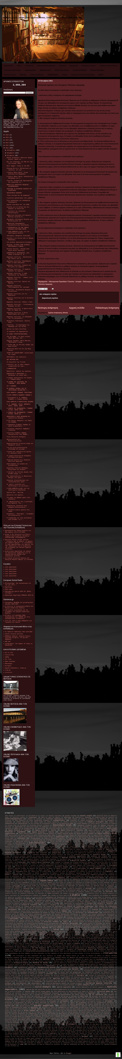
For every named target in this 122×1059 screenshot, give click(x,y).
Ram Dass (20, 1038)
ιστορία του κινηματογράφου (61, 909)
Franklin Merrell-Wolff (83, 1016)
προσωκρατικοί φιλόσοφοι (92, 972)
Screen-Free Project (95, 1039)
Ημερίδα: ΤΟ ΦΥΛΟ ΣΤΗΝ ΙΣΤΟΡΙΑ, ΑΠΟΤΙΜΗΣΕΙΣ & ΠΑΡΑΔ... (18, 245)
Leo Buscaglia (68, 1026)
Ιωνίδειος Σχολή (38, 911)
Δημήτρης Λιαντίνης (69, 857)
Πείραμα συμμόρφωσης (108, 965)
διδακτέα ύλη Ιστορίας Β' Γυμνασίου (25, 865)
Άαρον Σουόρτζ (9, 815)
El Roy (15, 1015)
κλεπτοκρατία (65, 920)
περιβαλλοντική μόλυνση (46, 967)
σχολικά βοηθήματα (43, 987)
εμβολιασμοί (71, 885)
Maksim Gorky (93, 1027)
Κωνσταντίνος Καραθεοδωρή (72, 926)
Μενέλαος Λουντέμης (111, 938)
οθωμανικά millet (84, 957)
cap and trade (27, 1012)
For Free (8, 659)
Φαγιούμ (66, 996)
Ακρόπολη (30, 818)
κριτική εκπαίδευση (30, 924)
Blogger (69, 1053)
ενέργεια (80, 887)
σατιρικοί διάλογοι (43, 975)
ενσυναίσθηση (89, 887)
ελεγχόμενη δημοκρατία (89, 880)
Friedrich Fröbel (39, 1018)
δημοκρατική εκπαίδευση (96, 859)
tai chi (114, 1041)
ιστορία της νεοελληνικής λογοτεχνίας (38, 908)
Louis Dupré (47, 1027)
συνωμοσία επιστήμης (68, 985)
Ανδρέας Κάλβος (38, 822)
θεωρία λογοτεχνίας (104, 900)
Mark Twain (51, 1029)
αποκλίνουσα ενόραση (32, 826)
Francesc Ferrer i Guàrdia (52, 1016)
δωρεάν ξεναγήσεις (111, 868)
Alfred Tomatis (36, 1009)
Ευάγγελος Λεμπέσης (84, 891)
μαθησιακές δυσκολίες (12, 934)
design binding (74, 1013)
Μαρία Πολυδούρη (109, 935)
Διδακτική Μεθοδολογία (46, 865)
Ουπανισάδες (8, 961)
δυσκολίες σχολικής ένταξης (17, 868)
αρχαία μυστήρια (25, 835)
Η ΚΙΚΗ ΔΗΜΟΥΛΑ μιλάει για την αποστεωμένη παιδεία (18, 232)
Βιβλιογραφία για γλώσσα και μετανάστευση (17, 464)
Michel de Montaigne (52, 1030)
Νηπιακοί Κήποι (58, 951)
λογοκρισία (102, 929)
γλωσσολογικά (56, 851)
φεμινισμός (84, 996)
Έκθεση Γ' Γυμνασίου (108, 873)
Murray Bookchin (19, 1032)
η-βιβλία (75, 895)
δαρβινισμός (25, 857)
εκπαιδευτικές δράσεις (19, 877)
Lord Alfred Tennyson (25, 1027)
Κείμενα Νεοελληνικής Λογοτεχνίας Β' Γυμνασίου (30, 915)
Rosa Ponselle (110, 1038)
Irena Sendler (102, 1022)
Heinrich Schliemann (13, 1022)
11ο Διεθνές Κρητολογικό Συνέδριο (19, 242)
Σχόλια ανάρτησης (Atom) (58, 313)
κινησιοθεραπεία (10, 920)
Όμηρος (37, 959)
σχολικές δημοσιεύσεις (82, 987)
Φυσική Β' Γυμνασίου (102, 999)
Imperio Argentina (89, 1022)
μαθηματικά (60, 932)
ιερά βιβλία (47, 903)
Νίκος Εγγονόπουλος (11, 953)
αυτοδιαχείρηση (37, 840)
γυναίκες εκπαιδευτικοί (59, 856)
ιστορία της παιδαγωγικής (61, 908)
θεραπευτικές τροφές (26, 900)
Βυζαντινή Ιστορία (95, 844)
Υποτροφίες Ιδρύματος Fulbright (18, 235)
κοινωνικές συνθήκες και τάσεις (56, 921)
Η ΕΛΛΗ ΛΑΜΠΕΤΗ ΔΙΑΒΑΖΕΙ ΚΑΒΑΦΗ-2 (19, 395)
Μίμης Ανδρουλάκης (88, 942)
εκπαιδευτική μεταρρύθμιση (25, 879)
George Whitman (83, 1019)
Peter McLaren (106, 1035)
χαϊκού (29, 1002)
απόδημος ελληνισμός (107, 825)
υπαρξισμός (37, 996)
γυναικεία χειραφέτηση (81, 854)
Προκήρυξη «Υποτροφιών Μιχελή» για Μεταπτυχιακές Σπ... (19, 220)
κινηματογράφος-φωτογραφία (73, 918)
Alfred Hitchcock (23, 1009)
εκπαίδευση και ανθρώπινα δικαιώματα (92, 874)
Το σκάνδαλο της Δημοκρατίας (17, 331)
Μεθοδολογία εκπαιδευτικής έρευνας (104, 937)
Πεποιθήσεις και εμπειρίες (16, 357)
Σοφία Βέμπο (100, 977)
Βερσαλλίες (68, 841)
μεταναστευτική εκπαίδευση (49, 940)
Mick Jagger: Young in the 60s (18, 166)
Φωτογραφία (74, 65)
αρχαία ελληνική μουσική (46, 833)
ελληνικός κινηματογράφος (12, 885)
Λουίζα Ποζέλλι (86, 931)
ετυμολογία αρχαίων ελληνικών (53, 891)
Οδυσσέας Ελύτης (60, 957)
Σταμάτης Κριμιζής (70, 978)
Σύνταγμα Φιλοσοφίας (76, 983)
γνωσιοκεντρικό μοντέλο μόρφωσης (84, 851)
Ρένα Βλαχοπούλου (63, 973)
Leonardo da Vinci (80, 1026)
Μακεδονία (111, 934)
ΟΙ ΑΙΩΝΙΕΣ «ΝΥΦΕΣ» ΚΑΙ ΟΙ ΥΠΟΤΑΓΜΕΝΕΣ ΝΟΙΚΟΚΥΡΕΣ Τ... (18, 389)
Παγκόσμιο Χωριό (58, 961)
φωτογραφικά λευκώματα (95, 1001)
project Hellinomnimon (100, 1036)
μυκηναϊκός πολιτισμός (62, 946)
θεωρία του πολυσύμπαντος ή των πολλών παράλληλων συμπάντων (78, 901)
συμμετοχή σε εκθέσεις (67, 981)
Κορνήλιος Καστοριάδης (70, 923)
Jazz (55, 1024)
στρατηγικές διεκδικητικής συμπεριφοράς (60, 980)
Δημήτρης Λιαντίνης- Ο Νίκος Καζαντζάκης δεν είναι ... (17, 313)
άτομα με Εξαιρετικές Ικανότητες (54, 838)
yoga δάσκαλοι (32, 1044)
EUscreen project (103, 1015)
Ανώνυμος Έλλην (12, 825)
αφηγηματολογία (90, 839)
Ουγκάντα (111, 959)
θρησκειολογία (27, 903)
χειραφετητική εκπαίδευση (105, 1002)
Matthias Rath (62, 1029)
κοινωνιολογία (109, 921)
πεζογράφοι (81, 965)
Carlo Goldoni (48, 1012)
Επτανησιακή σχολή (74, 890)
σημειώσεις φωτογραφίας (12, 977)
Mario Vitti (30, 1029)
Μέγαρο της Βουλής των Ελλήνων (81, 937)
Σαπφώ (19, 975)
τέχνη (64, 993)
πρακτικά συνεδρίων (11, 972)
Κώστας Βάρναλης (42, 928)
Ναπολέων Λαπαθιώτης (23, 948)
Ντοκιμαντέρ (29, 65)
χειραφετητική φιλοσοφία (12, 1004)
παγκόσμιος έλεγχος (87, 961)
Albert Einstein (9, 1009)
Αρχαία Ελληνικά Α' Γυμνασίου (19, 830)
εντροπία (110, 887)
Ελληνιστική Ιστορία (30, 885)
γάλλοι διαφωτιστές (31, 846)
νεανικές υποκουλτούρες (58, 948)
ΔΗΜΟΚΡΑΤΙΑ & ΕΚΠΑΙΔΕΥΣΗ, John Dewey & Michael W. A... (18, 253)
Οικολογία (62, 65)
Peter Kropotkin (94, 1035)
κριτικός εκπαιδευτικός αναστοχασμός (78, 925)
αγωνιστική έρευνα (102, 815)
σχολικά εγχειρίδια (64, 987)
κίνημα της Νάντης (94, 917)
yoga (21, 1044)
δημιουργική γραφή (65, 859)
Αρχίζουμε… (9, 587)
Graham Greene (70, 1021)
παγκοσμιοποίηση (72, 961)
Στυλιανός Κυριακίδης (108, 980)
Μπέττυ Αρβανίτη (22, 946)
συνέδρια (8, 983)
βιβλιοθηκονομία (20, 843)
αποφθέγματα (45, 826)
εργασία (107, 890)
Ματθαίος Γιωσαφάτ (19, 937)
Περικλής (96, 967)
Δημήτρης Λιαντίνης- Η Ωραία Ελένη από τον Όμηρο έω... (19, 309)
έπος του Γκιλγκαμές (59, 890)
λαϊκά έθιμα (83, 928)
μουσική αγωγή (96, 943)
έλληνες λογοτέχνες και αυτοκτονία (24, 884)
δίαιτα (106, 860)
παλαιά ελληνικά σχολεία (12, 964)
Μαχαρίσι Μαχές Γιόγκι (48, 937)
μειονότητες (46, 938)
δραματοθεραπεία (98, 867)
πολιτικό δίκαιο (21, 970)
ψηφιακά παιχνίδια (25, 1005)
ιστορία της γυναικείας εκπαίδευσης (80, 906)
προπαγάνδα (41, 972)
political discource (52, 1036)
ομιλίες (46, 959)
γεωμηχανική (63, 846)
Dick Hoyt (85, 1013)
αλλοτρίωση (8, 820)
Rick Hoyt (72, 1038)
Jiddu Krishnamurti (68, 1024)
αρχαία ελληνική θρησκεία (26, 833)
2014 (7, 140)
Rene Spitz (63, 1038)
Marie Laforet (19, 1029)
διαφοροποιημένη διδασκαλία (71, 863)
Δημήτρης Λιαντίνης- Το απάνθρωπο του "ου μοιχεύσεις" (19, 317)
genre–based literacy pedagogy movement (30, 1019)
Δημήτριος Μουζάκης (33, 859)
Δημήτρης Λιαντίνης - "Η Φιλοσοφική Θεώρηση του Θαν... (20, 305)
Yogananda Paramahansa (110, 1044)
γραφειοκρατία (70, 852)
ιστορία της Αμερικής (14, 906)
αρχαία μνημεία (13, 835)
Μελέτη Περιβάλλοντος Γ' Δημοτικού (63, 938)
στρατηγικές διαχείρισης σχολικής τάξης (33, 980)
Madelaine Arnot (81, 1027)
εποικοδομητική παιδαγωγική (41, 890)
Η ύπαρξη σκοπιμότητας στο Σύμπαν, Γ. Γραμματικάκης (19, 378)
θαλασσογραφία (61, 897)
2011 (7, 148)
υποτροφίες (56, 996)
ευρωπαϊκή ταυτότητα (11, 893)
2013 (7, 143)
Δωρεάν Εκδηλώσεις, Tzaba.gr (15, 668)
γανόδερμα (43, 846)
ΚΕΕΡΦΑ (22, 914)
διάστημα (66, 862)
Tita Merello (56, 1042)
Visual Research (53, 74)
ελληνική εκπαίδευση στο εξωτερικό (70, 884)
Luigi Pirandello (59, 1027)
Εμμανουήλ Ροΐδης (99, 885)
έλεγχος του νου (105, 881)
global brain (95, 1019)
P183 (97, 1033)
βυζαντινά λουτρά (80, 844)
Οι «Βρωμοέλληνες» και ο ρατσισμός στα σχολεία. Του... (19, 502)
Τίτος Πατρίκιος (23, 994)
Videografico (67, 1042)
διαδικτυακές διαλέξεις (12, 860)
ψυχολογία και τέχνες (48, 1007)
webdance (103, 1042)
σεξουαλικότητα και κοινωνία (105, 975)
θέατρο (28, 898)
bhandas (102, 1010)
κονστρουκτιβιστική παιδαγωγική (35, 923)
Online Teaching (79, 1033)
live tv (13, 1027)
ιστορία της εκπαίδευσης (108, 906)
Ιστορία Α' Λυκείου (11, 905)
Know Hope (48, 1026)
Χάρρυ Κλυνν (63, 1002)
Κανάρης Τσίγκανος (56, 912)
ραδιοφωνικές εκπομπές (36, 973)
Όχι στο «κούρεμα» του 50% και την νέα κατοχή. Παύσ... (19, 162)
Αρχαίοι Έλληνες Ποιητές (46, 836)
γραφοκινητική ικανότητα (85, 852)
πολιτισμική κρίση (35, 970)
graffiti (25, 1021)
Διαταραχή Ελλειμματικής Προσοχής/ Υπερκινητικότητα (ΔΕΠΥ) (90, 862)
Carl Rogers (37, 1012)
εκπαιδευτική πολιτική (62, 879)
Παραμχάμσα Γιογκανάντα (36, 965)
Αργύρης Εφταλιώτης (58, 826)
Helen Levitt (26, 1022)
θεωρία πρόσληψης (50, 901)
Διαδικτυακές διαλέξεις (62, 70)
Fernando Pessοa (16, 1016)
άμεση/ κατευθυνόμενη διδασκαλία (39, 820)
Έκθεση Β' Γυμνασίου (75, 873)
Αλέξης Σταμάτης (72, 818)
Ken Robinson (26, 1026)
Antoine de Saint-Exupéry (104, 1009)
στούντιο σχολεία (109, 978)
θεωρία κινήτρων (76, 900)
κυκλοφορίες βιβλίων (100, 924)
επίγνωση (8, 888)
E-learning (106, 1013)
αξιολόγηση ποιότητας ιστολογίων (39, 825)
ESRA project (78, 1015)
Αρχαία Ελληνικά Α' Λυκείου (45, 830)
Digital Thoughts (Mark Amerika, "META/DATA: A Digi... (19, 341)
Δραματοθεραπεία (30, 70)
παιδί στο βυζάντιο (59, 962)
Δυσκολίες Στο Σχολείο (15, 495)
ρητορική (95, 973)
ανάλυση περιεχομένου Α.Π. (88, 820)
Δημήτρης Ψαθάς (19, 859)
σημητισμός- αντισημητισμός (32, 977)
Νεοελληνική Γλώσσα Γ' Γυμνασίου (61, 949)
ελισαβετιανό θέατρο (91, 882)
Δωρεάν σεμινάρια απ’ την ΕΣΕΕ (18, 204)
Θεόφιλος (111, 898)
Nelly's (62, 1032)
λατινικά (103, 928)
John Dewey (86, 1024)
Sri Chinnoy (71, 1041)
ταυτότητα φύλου (29, 993)
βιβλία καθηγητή (108, 841)
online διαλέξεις (13, 1033)
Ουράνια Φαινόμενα (21, 961)
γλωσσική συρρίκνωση (28, 851)
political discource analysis (69, 1036)
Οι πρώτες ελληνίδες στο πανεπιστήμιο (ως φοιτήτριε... (19, 485)
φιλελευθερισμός (41, 997)
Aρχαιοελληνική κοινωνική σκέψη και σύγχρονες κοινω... (20, 444)
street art (94, 1041)
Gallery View (90, 1018)
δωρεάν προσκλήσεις (29, 870)
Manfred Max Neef (105, 1027)
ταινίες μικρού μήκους (42, 991)
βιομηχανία (19, 844)
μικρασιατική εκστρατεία (21, 942)
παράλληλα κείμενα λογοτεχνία (17, 965)
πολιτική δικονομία (90, 969)
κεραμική (59, 917)
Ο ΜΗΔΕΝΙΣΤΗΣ (11, 368)
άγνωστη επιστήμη (70, 815)
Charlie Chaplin (86, 1012)
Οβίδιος (99, 955)
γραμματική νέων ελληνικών (37, 853)
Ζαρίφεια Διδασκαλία (108, 893)
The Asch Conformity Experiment (24, 1042)
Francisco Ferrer (68, 1016)
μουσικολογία (9, 946)
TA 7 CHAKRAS (11, 386)
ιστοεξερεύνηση (79, 903)
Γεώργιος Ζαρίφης (104, 846)
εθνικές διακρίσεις (108, 870)
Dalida (42, 1013)
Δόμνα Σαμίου (85, 867)
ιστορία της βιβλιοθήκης (54, 906)
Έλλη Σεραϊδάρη (104, 882)
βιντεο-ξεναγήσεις (67, 843)
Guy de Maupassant (111, 1021)
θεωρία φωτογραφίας (107, 902)
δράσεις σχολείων (112, 867)
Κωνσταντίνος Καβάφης (55, 926)
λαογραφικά (93, 927)
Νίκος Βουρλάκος (71, 951)
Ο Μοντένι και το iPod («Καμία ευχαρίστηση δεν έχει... (18, 365)
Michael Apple (18, 1030)
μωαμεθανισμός (102, 946)
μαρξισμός (8, 937)
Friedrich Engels (25, 1018)
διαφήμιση (43, 863)
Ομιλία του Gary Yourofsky (16, 329)
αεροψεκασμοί (33, 817)
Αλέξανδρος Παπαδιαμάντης (55, 819)
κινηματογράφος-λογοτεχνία (54, 918)
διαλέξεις (11, 862)
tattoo (9, 1042)
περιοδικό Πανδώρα (10, 969)
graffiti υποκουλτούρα (38, 1021)
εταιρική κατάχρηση (23, 891)
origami (90, 1033)
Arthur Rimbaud (29, 1010)
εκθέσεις (8, 873)
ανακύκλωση (73, 820)
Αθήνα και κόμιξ (46, 817)
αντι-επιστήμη (35, 823)
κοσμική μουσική (87, 923)
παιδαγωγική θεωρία (21, 962)
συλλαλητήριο (38, 981)
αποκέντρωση (18, 827)
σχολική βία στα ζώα (44, 989)
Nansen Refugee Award (35, 1032)
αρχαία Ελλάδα (112, 828)
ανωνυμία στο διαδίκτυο (110, 823)
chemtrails (107, 1012)
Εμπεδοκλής (111, 885)
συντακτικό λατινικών (13, 985)
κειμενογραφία (48, 917)
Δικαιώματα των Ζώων (89, 65)
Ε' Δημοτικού (58, 870)
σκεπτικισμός (47, 977)
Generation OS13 (9, 1019)
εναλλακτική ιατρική (33, 887)
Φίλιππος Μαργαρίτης (68, 997)
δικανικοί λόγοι (21, 867)
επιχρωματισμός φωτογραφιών (22, 890)
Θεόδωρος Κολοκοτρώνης (99, 898)
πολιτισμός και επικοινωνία (72, 970)
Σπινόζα (18, 978)
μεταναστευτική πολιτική (69, 940)
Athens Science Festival (14, 634)
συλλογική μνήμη (51, 981)
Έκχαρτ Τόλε (63, 881)
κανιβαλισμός (68, 912)
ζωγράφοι (44, 895)
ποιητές (75, 969)
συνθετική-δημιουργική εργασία (56, 983)
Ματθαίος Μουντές (33, 937)
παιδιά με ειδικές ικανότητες (77, 962)
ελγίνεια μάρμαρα (75, 880)
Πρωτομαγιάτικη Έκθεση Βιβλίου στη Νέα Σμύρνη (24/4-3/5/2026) (18, 531)
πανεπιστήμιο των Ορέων (59, 964)
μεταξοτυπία (84, 940)
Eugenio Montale (89, 1015)
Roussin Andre (22, 1039)
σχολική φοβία (74, 989)
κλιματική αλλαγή (78, 920)
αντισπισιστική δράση (66, 823)
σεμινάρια (80, 975)
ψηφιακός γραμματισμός (44, 1006)
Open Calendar (10, 661)
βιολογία (90, 843)
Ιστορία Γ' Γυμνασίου (49, 905)
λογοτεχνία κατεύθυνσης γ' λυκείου (35, 931)
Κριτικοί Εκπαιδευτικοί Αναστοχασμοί (82, 74)
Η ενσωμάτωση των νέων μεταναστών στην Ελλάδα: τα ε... (19, 518)
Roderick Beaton (98, 1038)
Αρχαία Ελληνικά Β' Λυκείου (97, 830)
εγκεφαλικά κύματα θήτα (80, 870)
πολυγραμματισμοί (89, 970)
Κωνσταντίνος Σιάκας (108, 926)
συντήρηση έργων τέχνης (52, 985)
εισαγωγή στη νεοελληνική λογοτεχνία (91, 871)
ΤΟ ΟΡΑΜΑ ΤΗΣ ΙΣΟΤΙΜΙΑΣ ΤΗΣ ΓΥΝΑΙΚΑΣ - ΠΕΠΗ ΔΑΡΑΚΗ (17, 382)
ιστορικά (95, 909)
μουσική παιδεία (19, 945)
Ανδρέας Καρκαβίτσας (53, 822)
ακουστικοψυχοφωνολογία (13, 819)
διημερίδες (102, 865)
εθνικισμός (8, 871)
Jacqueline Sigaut (36, 1024)
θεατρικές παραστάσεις (15, 898)
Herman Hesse (48, 1022)
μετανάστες (35, 940)
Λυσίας (14, 932)
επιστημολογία (100, 888)
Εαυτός (67, 870)
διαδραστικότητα (61, 860)
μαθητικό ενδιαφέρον (80, 934)
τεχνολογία (91, 993)
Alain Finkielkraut (97, 1007)
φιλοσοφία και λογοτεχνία (26, 999)
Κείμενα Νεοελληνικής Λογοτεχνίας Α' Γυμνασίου (71, 914)
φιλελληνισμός (54, 997)
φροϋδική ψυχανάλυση (62, 999)
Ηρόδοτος (20, 897)
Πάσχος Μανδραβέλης (69, 965)
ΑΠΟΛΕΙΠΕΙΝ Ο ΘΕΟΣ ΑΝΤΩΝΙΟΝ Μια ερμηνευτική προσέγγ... (18, 417)
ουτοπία (33, 961)
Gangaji (99, 1018)
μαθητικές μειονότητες (47, 934)
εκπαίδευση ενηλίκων (71, 874)
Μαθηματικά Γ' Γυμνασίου (91, 932)
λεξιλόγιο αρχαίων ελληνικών (74, 929)
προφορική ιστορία (11, 974)
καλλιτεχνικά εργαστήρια (12, 912)
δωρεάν (50, 868)
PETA (85, 1035)
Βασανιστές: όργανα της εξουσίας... (20, 371)
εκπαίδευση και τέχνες (45, 876)
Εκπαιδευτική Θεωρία (96, 877)
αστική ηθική (110, 837)
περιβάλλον (9, 967)
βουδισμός (54, 844)
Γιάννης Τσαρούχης (58, 847)
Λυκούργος (107, 931)
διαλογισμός (21, 862)
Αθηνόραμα (8, 663)
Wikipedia (111, 1042)
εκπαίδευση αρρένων (56, 874)
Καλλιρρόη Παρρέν (109, 911)
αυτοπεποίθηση (78, 839)
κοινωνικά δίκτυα (108, 920)
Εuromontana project (93, 893)
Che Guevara (97, 1012)
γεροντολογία (52, 846)
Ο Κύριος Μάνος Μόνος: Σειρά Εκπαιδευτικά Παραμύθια (17, 173)
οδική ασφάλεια (47, 957)
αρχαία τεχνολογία (39, 835)
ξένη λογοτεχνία (33, 955)
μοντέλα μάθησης (58, 943)
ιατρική (37, 903)
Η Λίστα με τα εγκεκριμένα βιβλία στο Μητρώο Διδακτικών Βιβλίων (19, 607)
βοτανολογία (44, 844)
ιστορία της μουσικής (16, 908)
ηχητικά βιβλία (38, 897)
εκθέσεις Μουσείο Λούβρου (24, 873)
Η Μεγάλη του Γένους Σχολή (58, 895)
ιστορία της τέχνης (81, 908)
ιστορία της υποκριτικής (101, 908)
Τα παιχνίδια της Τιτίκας (16, 362)
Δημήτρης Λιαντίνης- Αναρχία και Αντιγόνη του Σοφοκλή (19, 266)
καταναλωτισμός (92, 912)
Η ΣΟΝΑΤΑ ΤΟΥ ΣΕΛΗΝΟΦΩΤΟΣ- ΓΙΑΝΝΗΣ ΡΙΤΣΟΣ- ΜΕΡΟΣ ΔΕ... (19, 413)
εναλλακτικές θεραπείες (13, 887)
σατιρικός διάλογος (59, 975)
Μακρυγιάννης (8, 935)
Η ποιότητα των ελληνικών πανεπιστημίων (16, 212)
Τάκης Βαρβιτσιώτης (59, 991)
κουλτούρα (99, 923)
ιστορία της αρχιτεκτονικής (33, 906)
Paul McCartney (60, 1035)
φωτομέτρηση (8, 1002)
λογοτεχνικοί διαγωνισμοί (57, 931)
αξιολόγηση (23, 825)
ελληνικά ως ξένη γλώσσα (47, 884)
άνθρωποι (111, 822)
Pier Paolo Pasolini (19, 1036)
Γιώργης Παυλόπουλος (73, 847)
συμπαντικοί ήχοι (100, 981)
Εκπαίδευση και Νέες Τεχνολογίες (23, 876)
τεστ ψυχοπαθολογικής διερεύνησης (48, 993)
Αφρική (99, 839)
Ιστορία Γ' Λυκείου (82, 905)
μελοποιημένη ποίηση (95, 939)
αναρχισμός (8, 822)
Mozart (9, 1032)
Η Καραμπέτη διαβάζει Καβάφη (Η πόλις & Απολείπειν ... (18, 425)
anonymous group (88, 1009)
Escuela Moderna (65, 1015)
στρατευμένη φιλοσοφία (11, 980)
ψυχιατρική (94, 1006)
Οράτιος (69, 959)
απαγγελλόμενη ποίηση (62, 825)
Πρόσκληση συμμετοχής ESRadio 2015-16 (19, 595)
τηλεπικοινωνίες (9, 994)
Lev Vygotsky (93, 1026)
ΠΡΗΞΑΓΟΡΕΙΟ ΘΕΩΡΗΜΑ (14, 193)
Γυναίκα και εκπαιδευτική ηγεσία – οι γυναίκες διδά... (19, 452)
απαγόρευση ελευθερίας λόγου (87, 825)
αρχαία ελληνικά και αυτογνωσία (70, 832)
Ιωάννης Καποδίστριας (11, 911)
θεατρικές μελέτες (111, 897)
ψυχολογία (34, 1007)
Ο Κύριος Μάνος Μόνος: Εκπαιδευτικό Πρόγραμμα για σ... (20, 177)
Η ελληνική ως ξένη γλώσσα (12, 70)
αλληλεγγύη (103, 819)
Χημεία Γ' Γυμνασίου (60, 1004)
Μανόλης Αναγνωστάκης (34, 936)
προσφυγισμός (77, 972)
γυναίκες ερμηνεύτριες (77, 856)
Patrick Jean (25, 1035)
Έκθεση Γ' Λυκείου (11, 874)
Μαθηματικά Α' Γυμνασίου (73, 932)
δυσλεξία (32, 868)
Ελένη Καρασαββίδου (24, 882)
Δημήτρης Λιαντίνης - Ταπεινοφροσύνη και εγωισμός (18, 286)
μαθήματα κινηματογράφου (28, 933)
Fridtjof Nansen (12, 1018)
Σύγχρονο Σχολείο (10, 981)
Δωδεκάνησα (42, 868)
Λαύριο (48, 929)
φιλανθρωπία (9, 997)
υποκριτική (47, 996)
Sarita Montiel (81, 1039)
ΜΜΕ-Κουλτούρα (44, 943)
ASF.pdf (8, 641)
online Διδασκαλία (28, 1033)
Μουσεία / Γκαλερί (10, 74)
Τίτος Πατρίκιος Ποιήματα (16, 437)
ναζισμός (111, 946)
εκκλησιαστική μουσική (29, 874)
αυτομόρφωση (49, 839)
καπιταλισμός (79, 912)
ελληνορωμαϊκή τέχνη (46, 885)
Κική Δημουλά (80, 917)
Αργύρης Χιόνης (71, 826)
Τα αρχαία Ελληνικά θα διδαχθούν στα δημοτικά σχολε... (19, 456)
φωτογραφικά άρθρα (79, 1001)
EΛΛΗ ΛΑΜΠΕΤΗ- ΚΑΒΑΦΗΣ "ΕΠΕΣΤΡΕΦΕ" (19, 392)
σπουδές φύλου (28, 978)
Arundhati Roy (59, 1010)
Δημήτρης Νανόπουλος (101, 857)
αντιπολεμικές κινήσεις (49, 823)
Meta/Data (8, 1030)
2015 (7, 137)
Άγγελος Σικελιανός (55, 815)
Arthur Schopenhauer (46, 1010)
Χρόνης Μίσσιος (109, 1004)
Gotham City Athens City (12, 1021)
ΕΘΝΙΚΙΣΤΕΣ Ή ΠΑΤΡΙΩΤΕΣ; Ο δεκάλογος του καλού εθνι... (18, 374)
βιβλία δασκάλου (93, 841)
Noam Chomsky (71, 1032)
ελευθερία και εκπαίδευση (74, 882)
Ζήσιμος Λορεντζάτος (11, 895)
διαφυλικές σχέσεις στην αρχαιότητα (95, 864)
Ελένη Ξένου (36, 882)
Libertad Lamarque (105, 1026)
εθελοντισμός (95, 870)
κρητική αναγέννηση (111, 923)
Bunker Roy (17, 1012)
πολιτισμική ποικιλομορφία (52, 970)
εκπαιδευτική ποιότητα (45, 879)
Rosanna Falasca (9, 1039)
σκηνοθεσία (57, 977)
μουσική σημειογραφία (34, 945)
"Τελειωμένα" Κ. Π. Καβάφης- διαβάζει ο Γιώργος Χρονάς (17, 398)
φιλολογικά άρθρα (93, 997)
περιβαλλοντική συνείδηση (69, 967)
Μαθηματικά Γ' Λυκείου (107, 932)
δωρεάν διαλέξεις (62, 868)
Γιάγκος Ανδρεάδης (19, 847)
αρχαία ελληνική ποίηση (65, 833)
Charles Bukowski (73, 1012)
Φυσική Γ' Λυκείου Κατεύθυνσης (23, 1001)
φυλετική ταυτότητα (77, 999)
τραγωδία (111, 994)
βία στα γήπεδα (80, 841)
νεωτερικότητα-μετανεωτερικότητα (37, 951)
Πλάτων (29, 969)
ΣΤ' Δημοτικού (55, 978)
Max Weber (73, 1029)
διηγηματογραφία (90, 865)
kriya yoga (57, 1026)
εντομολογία (100, 887)
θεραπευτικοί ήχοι (61, 900)
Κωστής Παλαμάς (70, 928)
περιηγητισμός (86, 967)
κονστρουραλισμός (53, 923)
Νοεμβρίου (11, 153)
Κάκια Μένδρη (87, 911)
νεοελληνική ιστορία (85, 949)
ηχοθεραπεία (49, 897)
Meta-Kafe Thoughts (107, 1029)
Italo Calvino (113, 1022)
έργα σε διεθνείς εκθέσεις (92, 890)
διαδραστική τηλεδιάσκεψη (29, 860)
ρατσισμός (49, 974)
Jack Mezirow (11, 1024)
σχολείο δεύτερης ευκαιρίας (102, 985)
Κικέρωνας (70, 917)
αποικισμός (8, 826)
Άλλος (112, 818)
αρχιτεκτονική (83, 837)
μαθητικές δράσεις (29, 934)
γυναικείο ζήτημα (99, 854)
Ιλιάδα (56, 903)
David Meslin (63, 1013)
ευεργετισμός (97, 891)
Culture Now (9, 655)
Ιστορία (90, 903)
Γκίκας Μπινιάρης (68, 849)
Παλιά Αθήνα (26, 964)
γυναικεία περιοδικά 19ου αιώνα (60, 854)
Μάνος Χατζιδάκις (50, 935)
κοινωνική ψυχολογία (94, 921)
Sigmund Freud (109, 1040)
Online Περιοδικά (45, 70)
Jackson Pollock (23, 1024)
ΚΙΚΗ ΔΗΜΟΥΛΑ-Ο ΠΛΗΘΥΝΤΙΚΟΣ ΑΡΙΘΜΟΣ (20, 401)
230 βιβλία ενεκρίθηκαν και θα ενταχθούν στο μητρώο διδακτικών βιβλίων (17, 611)
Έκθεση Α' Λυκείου (58, 873)
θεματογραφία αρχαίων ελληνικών (78, 898)
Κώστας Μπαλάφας (57, 927)
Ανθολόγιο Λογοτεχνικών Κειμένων (73, 822)
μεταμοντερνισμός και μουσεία (18, 940)
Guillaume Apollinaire (84, 1021)
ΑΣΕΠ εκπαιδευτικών (97, 836)
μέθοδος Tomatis (32, 939)
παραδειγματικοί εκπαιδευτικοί (108, 964)
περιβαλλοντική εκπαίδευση (26, 967)
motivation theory (111, 1030)
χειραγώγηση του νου (86, 1002)
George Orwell (72, 1019)
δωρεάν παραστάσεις (13, 870)
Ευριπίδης (109, 891)
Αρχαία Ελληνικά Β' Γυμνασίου (72, 830)
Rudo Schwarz (34, 1039)
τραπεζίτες (8, 996)
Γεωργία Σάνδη (74, 846)
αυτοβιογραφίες (25, 839)
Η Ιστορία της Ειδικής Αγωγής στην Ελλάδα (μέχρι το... (19, 472)
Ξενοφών (59, 955)
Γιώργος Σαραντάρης (36, 849)
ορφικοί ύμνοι (88, 959)
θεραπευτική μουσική (44, 900)
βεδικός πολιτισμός (56, 841)
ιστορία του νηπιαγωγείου (80, 909)
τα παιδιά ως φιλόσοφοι (15, 991)
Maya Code (82, 1029)
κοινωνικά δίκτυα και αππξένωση (14, 921)
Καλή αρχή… (9, 589)
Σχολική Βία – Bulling (15, 492)
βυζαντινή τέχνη (109, 844)
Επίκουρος (37, 888)
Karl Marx (16, 1026)
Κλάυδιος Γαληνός (53, 920)
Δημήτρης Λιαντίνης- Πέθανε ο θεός (19, 302)
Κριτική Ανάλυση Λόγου (14, 924)
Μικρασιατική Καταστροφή (41, 942)
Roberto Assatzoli (84, 1038)
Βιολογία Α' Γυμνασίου (102, 843)
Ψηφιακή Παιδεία (20, 12)
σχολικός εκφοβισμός (101, 989)
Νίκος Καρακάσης (52, 953)
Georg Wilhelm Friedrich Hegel (55, 1019)
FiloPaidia (38, 1016)
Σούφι (91, 977)
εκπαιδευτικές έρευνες (36, 877)
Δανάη (16, 857)
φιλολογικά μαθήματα (108, 997)
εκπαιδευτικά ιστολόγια (83, 876)
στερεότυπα (97, 978)
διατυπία (34, 863)
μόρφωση (69, 943)
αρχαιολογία (60, 837)
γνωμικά (68, 851)
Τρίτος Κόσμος (19, 996)
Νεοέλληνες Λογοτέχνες (96, 948)
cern (57, 1012)
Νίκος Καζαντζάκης (39, 953)
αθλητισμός (67, 817)
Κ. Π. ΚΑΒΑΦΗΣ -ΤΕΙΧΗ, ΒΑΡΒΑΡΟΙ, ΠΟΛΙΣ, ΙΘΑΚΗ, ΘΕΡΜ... (19, 405)
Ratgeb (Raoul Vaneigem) (33, 1038)
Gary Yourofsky (110, 1018)
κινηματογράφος (13, 918)
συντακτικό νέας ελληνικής (33, 985)
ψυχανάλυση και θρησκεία (79, 1006)
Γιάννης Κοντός (32, 847)
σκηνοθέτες (66, 977)
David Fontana (51, 1013)
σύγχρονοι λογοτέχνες (24, 981)
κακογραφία (98, 911)
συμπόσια (111, 981)
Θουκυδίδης (8, 903)
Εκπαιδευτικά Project (79, 70)
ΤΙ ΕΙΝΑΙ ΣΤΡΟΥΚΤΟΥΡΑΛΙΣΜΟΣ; (17, 334)
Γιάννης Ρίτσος (45, 847)
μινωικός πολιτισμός (104, 942)
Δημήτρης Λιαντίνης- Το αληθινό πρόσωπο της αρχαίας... (18, 270)
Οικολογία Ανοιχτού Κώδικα (100, 957)
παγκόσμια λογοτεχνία (44, 961)
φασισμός (74, 996)
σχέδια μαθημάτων (83, 985)
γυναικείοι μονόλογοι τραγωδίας (22, 856)
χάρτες (72, 1002)
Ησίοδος (28, 897)
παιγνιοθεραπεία (101, 961)
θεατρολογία (40, 898)
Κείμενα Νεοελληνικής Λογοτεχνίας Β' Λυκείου (64, 915)
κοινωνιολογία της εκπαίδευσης (14, 923)
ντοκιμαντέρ (110, 953)
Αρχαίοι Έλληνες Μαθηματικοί (27, 836)
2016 (7, 135)
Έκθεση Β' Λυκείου (92, 873)
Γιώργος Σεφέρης (52, 849)
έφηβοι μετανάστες (53, 893)
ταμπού (84, 991)
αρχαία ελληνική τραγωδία (85, 833)
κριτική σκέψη (58, 924)
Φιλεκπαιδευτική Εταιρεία (24, 997)
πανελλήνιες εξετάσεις (41, 964)
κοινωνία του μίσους (92, 920)
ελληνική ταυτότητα (90, 884)
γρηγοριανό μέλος (101, 852)
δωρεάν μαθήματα (96, 868)
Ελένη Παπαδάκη (47, 882)
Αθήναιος (57, 817)
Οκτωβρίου (11, 155)
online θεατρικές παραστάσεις (47, 1033)
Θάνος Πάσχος (98, 897)
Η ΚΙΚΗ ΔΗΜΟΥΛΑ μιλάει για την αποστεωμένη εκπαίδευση (18, 489)
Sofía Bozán (30, 1041)
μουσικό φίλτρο (86, 945)
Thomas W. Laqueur (43, 1043)
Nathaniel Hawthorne (50, 1032)
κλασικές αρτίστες (25, 920)
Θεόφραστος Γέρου (10, 900)
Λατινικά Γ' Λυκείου (20, 929)
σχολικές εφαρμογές (98, 987)
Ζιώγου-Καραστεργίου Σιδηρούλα (29, 895)
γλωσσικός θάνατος (43, 851)
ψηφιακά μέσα (10, 1006)
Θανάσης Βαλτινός (73, 897)
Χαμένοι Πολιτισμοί (40, 1002)
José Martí (96, 1024)
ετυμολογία (37, 891)
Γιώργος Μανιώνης (21, 849)
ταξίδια (91, 991)
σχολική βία (30, 989)
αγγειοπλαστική (32, 815)
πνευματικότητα (61, 969)
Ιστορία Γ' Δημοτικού (66, 904)
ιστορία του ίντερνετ (43, 909)
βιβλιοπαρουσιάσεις (37, 843)
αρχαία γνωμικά (99, 828)
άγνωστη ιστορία (86, 815)
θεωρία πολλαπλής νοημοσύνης (32, 901)
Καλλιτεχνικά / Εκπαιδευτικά (46, 65)
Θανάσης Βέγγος (86, 897)
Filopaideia (28, 1016)
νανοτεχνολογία (9, 948)
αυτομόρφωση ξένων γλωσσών (63, 839)
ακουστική (111, 817)
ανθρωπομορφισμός (23, 823)
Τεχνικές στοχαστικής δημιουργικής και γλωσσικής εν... (19, 181)
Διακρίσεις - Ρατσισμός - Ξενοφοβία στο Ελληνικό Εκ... (20, 514)
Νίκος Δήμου (111, 951)
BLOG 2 (101, 74)
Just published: (11, 567)
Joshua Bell (106, 1024)
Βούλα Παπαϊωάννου (66, 844)
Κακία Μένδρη (76, 911)
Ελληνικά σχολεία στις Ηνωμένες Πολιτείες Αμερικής (18, 460)
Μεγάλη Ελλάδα (63, 937)
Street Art (23, 74)
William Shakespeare (11, 1044)
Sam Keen (58, 1039)
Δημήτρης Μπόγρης (86, 857)
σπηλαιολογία (8, 978)
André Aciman (76, 1009)
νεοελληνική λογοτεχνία (106, 949)
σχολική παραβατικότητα (60, 989)
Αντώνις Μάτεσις (95, 823)
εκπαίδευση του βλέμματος (64, 876)
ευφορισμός (41, 893)
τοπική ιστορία (80, 994)
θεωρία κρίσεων (89, 900)
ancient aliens (65, 1009)
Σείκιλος (71, 975)
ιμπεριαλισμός (68, 903)
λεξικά (56, 929)
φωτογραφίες (64, 1001)
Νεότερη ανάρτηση (48, 308)
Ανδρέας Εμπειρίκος (23, 822)
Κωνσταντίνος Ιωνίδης (39, 926)
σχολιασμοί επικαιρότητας (24, 987)
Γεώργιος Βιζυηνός (87, 846)
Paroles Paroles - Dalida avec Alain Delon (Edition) (18, 249)
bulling (7, 1012)
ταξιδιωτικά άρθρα (103, 991)
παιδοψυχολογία (109, 962)
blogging (111, 1010)
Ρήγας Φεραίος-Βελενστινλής (80, 974)
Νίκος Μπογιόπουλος (65, 953)
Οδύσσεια (72, 957)
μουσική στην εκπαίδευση (51, 945)
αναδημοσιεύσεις (59, 820)
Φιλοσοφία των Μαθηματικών (45, 999)
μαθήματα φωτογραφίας (46, 933)
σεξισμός (91, 975)
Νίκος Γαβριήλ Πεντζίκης (86, 951)
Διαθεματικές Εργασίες (78, 860)
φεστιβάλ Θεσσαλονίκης (107, 996)
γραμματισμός (56, 853)
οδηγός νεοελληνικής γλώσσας (31, 957)
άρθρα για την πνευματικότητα (24, 828)
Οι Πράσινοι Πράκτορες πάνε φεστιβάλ (18, 631)
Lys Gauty (71, 1027)
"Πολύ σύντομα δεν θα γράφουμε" (18, 195)
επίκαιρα (26, 888)
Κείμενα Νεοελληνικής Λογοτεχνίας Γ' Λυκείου (22, 917)
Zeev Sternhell (12, 1045)
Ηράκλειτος (11, 897)
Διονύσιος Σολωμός (61, 867)
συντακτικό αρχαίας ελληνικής (99, 983)
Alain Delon (84, 1007)
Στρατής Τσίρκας (80, 980)
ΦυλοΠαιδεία (89, 999)
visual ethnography (79, 1042)
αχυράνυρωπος (8, 841)
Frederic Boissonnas (100, 1016)
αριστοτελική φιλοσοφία (72, 828)
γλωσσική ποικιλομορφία (12, 851)
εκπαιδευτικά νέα (100, 876)
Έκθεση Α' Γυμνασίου (42, 873)
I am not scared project (62, 1022)
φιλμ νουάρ (81, 997)
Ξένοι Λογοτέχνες (48, 955)
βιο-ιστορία (80, 843)
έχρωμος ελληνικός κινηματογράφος (73, 893)
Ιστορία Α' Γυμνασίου (105, 903)
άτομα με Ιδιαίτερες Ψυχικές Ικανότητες (81, 838)
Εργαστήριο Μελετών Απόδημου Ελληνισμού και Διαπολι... (17, 468)
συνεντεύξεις (36, 983)
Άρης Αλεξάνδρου (84, 826)
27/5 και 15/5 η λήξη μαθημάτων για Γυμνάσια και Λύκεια (18, 621)
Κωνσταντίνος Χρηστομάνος (12, 927)
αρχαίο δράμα (51, 835)
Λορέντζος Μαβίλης (74, 931)
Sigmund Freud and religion (14, 1041)
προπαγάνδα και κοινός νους (59, 972)
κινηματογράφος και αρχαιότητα (33, 918)
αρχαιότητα (72, 836)
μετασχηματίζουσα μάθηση (98, 940)
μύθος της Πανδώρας (46, 946)
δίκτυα (31, 867)
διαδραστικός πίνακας (46, 860)
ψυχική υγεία (106, 1005)
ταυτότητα (18, 993)
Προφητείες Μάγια (109, 972)
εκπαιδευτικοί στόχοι (21, 880)
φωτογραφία (52, 1001)
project (85, 1036)
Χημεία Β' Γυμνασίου (44, 1004)
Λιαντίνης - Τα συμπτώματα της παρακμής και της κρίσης (18, 325)
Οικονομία (114, 957)
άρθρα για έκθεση (98, 827)
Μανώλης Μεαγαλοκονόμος (81, 935)
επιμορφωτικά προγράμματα (74, 888)
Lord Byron (37, 1027)
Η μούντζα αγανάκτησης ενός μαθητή (19, 198)
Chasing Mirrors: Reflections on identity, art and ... (19, 169)
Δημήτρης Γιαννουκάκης (51, 857)
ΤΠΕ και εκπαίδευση (96, 994)
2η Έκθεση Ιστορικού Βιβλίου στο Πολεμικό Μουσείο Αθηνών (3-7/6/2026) (19, 558)
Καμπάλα (45, 912)
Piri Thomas (32, 1036)
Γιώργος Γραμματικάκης (88, 847)
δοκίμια (75, 867)
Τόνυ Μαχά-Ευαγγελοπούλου (62, 994)
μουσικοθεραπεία (109, 945)
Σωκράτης (114, 989)
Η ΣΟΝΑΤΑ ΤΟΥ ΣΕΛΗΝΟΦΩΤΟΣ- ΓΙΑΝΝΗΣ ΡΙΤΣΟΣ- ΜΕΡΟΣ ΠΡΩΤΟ (19, 409)
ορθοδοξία (78, 959)
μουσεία (77, 943)
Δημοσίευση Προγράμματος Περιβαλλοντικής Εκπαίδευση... (19, 224)
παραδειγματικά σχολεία (87, 964)
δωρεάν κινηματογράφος (78, 868)
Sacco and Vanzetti (47, 1039)
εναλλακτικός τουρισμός (67, 887)
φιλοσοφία (9, 999)
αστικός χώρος (9, 838)
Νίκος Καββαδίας (26, 953)
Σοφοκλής (111, 977)
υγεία (29, 996)
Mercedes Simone (93, 1029)
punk (13, 1038)
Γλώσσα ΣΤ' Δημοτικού (105, 849)
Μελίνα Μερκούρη (81, 938)
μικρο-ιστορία (59, 942)
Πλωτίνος (50, 969)
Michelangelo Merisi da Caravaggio (85, 1030)
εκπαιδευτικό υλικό (99, 879)
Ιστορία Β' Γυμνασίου (29, 905)
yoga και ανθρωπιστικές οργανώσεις (49, 1044)
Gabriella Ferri (78, 1018)
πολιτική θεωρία (104, 969)
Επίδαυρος (17, 888)
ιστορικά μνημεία (108, 909)
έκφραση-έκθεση (46, 881)
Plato (40, 1036)
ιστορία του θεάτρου (28, 909)
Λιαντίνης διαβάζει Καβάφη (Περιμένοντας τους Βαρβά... (18, 433)
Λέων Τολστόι (91, 929)
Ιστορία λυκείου (112, 904)
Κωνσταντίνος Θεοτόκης (22, 926)
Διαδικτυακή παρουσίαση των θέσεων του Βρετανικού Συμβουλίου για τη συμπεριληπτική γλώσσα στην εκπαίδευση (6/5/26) (18, 553)
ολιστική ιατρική (13, 959)
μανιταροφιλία (20, 935)
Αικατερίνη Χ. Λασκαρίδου (83, 817)
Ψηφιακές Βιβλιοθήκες (97, 70)
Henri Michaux (37, 1022)
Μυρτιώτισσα (75, 946)
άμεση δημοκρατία (20, 820)
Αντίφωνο (8, 666)
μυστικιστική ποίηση (88, 946)
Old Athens (100, 1032)
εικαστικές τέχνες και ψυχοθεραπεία (65, 871)
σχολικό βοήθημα (86, 989)
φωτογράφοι (109, 1001)
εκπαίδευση (43, 874)
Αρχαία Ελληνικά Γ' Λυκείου (43, 832)
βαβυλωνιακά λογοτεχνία (23, 841)
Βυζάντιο (20, 846)
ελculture (8, 672)
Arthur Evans (17, 1010)
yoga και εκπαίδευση (70, 1044)
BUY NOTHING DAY (12, 359)
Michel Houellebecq (66, 1030)
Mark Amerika (41, 1029)
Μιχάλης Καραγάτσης (31, 943)
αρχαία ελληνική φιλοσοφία (107, 833)
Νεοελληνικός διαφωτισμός (13, 951)
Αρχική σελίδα (8, 65)
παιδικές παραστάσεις (95, 962)
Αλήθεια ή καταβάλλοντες (88, 818)
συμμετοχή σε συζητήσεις (84, 981)
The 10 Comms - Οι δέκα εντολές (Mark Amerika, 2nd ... (18, 337)
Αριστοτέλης (41, 828)
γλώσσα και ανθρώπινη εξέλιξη (85, 849)
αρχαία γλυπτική (87, 828)
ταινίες (28, 991)
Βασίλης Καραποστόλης (40, 841)
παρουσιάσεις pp (52, 966)
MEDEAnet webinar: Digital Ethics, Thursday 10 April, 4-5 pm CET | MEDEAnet (18, 637)
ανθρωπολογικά (9, 823)
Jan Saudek (48, 1024)
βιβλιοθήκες (8, 843)
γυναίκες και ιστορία (99, 856)
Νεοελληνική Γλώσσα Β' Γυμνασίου (34, 949)
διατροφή (25, 864)
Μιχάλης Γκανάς (17, 943)
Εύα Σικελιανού (70, 891)
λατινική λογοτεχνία (37, 929)
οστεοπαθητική (100, 959)
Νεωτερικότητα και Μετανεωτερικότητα (14, 440)
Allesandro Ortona (51, 1009)
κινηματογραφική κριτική (110, 917)
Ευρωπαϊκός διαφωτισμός (27, 893)
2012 (7, 145)
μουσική (87, 943)
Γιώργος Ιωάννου (103, 847)
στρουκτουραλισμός (93, 980)
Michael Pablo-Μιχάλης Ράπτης (33, 1030)
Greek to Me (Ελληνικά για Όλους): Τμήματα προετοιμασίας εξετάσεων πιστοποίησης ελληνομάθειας (18, 536)
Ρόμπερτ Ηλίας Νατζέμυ (107, 973)
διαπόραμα (57, 862)
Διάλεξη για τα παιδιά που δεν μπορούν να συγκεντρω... (18, 207)
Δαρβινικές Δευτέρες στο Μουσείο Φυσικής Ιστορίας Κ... (19, 216)
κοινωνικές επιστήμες (34, 921)
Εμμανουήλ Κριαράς (84, 885)
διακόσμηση (114, 860)
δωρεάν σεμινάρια (44, 870)
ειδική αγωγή (46, 871)
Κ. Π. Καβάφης (62, 911)
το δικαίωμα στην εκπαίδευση (41, 994)
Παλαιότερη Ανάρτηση (107, 308)
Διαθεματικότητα (96, 860)
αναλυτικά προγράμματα (107, 820)
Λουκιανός (97, 931)
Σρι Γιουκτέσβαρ (41, 978)
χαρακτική (53, 1002)
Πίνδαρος (21, 969)
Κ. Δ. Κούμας (50, 911)
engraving (44, 1015)
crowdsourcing (32, 1013)
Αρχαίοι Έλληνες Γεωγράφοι (101, 835)
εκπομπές (33, 881)
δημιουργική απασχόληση (49, 859)
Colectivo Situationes (18, 1013)
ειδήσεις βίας (35, 871)
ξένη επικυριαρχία (18, 955)
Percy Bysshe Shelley (74, 1035)
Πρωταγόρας (23, 973)
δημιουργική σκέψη (79, 859)
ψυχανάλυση (63, 1006)
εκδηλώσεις (109, 871)
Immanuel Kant (77, 1022)
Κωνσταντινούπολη (28, 927)
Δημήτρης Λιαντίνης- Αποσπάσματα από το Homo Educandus (19, 261)
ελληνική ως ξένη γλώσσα (106, 884)
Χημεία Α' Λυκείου (28, 1004)
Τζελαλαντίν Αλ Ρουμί (107, 993)
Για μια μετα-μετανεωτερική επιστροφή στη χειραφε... (17, 448)
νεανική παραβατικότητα (77, 948)
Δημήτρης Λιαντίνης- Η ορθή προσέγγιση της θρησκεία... (17, 274)
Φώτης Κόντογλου (41, 1001)
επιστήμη (88, 888)
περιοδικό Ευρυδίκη (108, 967)
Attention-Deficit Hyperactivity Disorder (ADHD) (82, 1010)
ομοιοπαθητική (60, 959)
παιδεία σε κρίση (40, 963)
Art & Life (9, 652)
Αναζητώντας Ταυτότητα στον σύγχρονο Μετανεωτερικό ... (17, 506)
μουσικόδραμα (98, 945)
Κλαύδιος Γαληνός (39, 920)
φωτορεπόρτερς (20, 1002)
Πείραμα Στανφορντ (93, 965)
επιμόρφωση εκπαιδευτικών (52, 888)
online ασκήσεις (112, 1032)
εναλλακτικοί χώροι (50, 887)
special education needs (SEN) (55, 1041)
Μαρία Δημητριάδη (97, 935)
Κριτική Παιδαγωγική (45, 924)
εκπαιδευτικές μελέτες (77, 877)
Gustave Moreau (98, 1021)
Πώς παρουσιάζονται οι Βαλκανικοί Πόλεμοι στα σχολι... (19, 476)
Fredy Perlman (113, 1016)
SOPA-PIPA (40, 1041)
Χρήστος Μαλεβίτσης (94, 1004)
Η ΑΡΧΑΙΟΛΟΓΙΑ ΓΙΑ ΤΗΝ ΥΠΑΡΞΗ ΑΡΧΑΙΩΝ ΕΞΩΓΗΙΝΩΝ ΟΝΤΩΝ (17, 228)
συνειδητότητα (21, 983)
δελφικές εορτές (37, 857)
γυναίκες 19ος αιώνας (42, 856)
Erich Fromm (54, 1015)
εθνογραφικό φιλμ (21, 871)
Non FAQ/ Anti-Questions (86, 1032)
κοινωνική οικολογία (78, 921)
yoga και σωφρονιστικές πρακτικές (90, 1044)
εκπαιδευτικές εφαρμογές (56, 877)
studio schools (104, 1041)
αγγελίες (43, 815)
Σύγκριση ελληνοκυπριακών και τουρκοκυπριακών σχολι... (17, 481)
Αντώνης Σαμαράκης (82, 823)
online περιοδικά (66, 1033)
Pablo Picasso (106, 1033)
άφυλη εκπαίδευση (109, 839)
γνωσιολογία (100, 851)
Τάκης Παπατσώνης (73, 991)
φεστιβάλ (95, 996)
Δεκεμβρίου (11, 150)
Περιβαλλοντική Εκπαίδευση (108, 65)
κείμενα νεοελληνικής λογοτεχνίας (39, 914)
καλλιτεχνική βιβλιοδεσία (31, 912)
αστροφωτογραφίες (36, 838)
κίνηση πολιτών (109, 918)
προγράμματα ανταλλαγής (27, 972)
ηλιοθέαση (105, 895)
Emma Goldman (34, 1015)
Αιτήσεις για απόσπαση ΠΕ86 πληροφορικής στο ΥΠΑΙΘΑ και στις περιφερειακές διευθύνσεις (17, 617)
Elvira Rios (23, 1015)
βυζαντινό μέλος (9, 846)
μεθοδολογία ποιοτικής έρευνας (14, 938)
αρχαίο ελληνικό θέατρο (66, 835)
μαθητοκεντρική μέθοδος (97, 934)
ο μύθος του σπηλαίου (87, 955)
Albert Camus (110, 1007)
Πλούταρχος (40, 969)
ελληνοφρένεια (60, 885)
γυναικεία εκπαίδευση (39, 854)
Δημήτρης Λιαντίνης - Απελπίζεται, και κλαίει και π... (19, 257)
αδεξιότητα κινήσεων (19, 817)
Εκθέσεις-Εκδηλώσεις (37, 74)
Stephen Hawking (83, 1041)
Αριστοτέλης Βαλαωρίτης (55, 828)
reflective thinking (50, 1038)
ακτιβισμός (39, 818)
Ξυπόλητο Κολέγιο (71, 955)
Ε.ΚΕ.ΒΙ (8, 670)
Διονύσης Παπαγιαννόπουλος (44, 867)
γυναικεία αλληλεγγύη (22, 854)
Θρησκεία (17, 903)
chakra (63, 1012)
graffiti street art (56, 1021)
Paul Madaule (48, 1035)
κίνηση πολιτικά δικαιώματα (93, 918)
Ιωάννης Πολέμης (25, 911)
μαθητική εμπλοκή (65, 934)
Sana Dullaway (69, 1039)
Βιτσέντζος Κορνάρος (32, 844)
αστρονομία (21, 838)
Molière (101, 1030)
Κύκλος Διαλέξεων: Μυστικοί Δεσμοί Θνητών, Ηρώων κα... (19, 158)
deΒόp (7, 657)
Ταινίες (19, 65)
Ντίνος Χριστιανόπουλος (93, 953)
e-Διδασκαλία (95, 1013)
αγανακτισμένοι (20, 815)
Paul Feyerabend (37, 1035)
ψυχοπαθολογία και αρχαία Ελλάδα (68, 1007)
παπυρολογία (73, 964)
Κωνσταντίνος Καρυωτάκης (91, 926)
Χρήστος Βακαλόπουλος (77, 1004)
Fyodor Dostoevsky (65, 1018)
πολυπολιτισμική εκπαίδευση (106, 970)
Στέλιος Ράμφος (85, 978)
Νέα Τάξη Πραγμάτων (39, 948)
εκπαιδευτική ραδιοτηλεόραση (81, 879)
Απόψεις (64, 74)
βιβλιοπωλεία (55, 843)
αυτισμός (100, 838)
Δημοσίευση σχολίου (50, 298)
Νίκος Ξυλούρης (78, 953)
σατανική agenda (29, 975)
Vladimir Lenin (92, 1042)
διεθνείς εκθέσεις (76, 865)
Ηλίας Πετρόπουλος (94, 895)
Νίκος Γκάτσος (100, 951)
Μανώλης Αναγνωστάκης (64, 935)
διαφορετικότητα (54, 863)
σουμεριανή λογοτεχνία (80, 977)
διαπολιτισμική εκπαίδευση (40, 862)
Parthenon (15, 1035)
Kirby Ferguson (37, 1026)
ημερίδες (114, 895)
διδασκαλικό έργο (62, 865)
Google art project (108, 1019)
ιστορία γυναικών (98, 905)
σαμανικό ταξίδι (9, 975)
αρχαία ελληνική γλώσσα (92, 832)
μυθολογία (33, 946)
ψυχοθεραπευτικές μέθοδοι (19, 1007)
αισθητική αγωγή (100, 817)
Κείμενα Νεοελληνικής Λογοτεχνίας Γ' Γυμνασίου (98, 915)
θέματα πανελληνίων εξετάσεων (56, 898)
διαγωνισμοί (110, 859)
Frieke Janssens (51, 1018)
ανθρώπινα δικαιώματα (96, 822)
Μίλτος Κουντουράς (73, 942)
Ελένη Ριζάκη (59, 882)
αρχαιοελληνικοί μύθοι (83, 835)
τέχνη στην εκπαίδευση (77, 993)
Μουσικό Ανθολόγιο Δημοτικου (69, 945)
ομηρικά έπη (27, 959)
